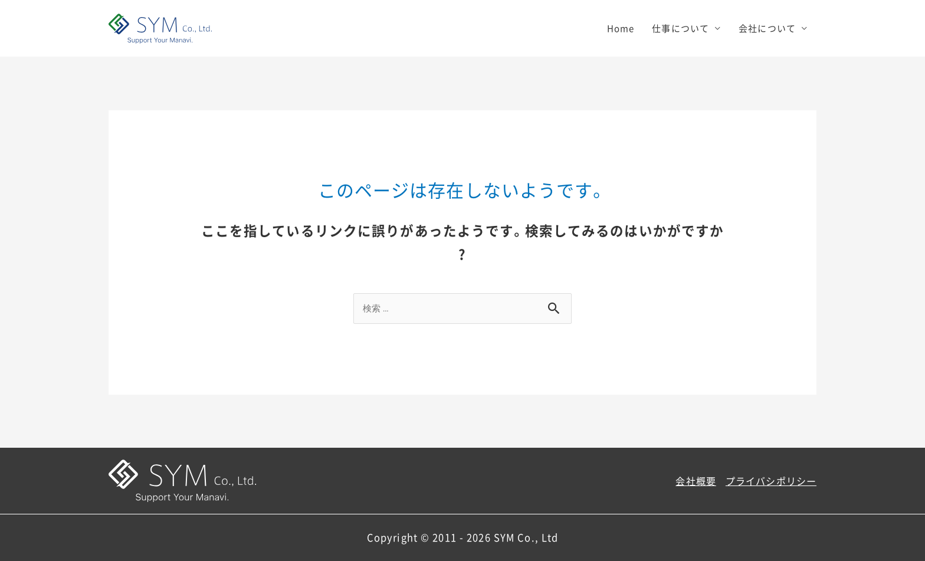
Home (621, 28)
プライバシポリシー (771, 481)
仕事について (680, 28)
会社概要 (695, 481)
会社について (767, 28)
